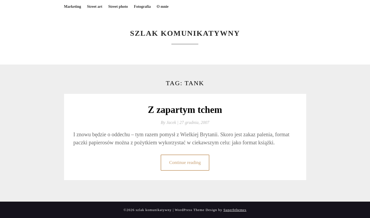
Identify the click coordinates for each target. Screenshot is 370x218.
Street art (94, 7)
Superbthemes (234, 210)
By (170, 122)
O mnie (162, 7)
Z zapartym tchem (185, 110)
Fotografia (142, 7)
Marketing (72, 7)
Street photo (118, 7)
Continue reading (185, 162)
